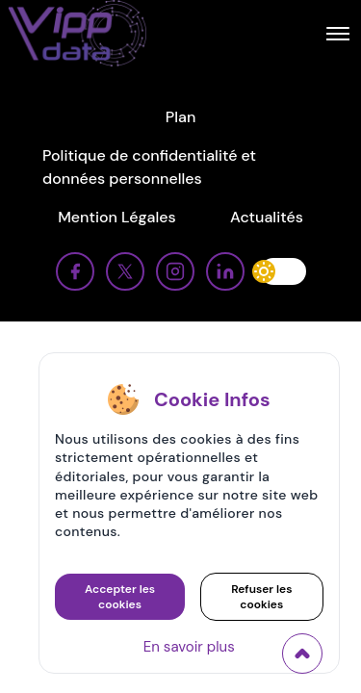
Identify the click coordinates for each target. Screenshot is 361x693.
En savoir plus (189, 646)
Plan (181, 117)
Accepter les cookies (120, 596)
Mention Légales (117, 217)
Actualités (266, 217)
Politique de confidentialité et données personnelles (149, 167)
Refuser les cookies (261, 596)
